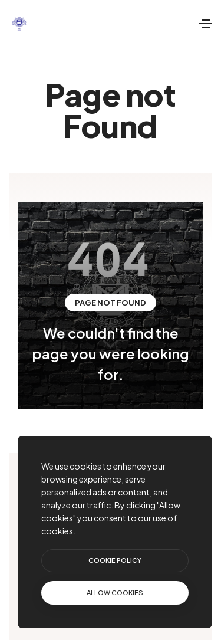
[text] (115, 593)
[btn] (115, 560)
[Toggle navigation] (205, 23)
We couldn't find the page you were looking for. (110, 353)
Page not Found (110, 302)
